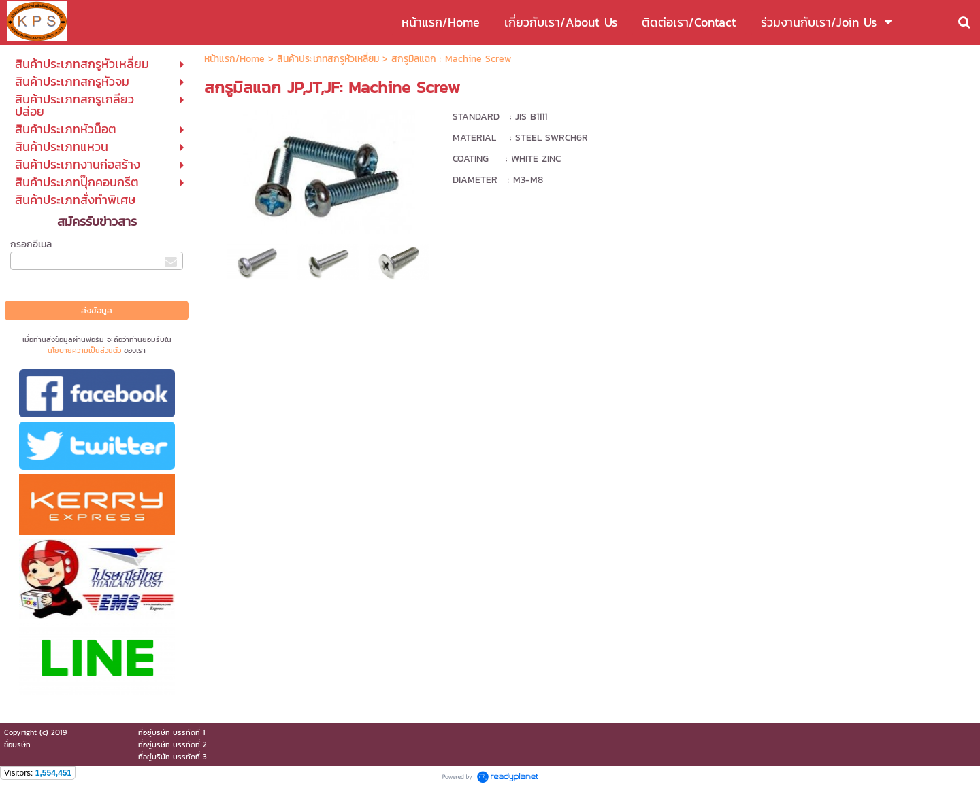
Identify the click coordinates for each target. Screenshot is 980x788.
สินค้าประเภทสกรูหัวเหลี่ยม (328, 59)
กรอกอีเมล (31, 244)
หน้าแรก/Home (234, 59)
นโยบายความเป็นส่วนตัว (84, 350)
